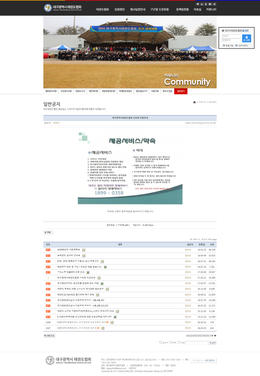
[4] (195, 335)
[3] (192, 335)
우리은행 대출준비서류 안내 (70, 272)
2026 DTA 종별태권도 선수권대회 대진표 (77, 328)
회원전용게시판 (108, 91)
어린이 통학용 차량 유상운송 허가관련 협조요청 (80, 289)
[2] (190, 335)
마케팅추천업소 (125, 91)
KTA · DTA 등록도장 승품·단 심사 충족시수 (78, 261)
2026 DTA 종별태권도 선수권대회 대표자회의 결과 (81, 322)
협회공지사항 (51, 91)
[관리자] (132, 368)
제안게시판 (93, 91)
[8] (204, 335)
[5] (197, 335)
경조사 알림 (167, 91)
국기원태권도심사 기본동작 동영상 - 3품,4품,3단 (80, 300)
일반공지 (181, 91)
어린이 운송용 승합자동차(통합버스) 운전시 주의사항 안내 (85, 311)
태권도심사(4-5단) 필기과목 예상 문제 (75, 294)
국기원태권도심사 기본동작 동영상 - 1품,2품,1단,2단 (82, 305)
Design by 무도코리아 (163, 371)
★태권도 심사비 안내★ (68, 255)
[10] (210, 335)
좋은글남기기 (141, 91)
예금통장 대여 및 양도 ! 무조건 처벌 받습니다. (79, 267)
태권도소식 (80, 91)
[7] (202, 335)
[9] (207, 335)
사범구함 (155, 91)
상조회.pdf (123, 225)
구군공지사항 (66, 91)
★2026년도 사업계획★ (68, 249)
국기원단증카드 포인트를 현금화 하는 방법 (78, 283)
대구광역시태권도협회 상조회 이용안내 (76, 278)
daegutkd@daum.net (116, 368)
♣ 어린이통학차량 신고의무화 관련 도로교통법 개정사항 (84, 317)
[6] (199, 335)
